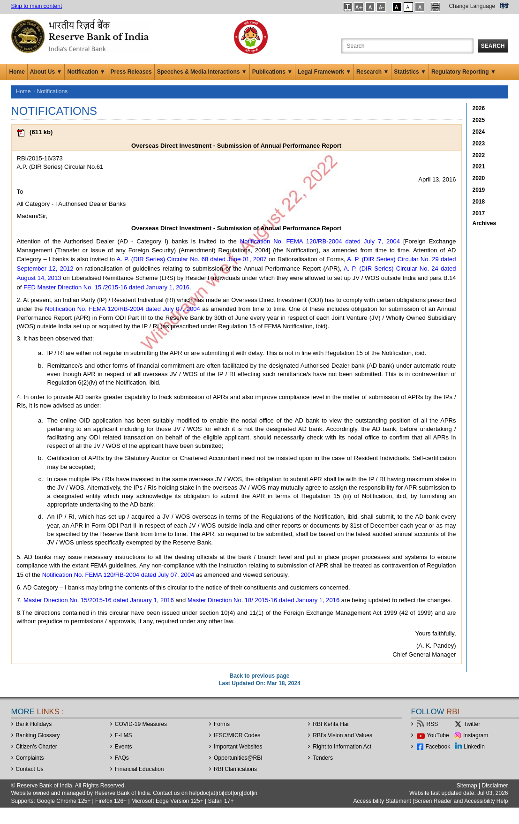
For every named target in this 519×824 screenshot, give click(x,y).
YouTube (438, 735)
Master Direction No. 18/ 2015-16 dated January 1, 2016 (263, 600)
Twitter (472, 724)
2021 (479, 166)
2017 (479, 213)
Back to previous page (259, 676)
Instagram (475, 735)
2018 (479, 201)
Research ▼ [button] (372, 71)
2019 (479, 190)
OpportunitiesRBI (238, 758)
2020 (479, 178)
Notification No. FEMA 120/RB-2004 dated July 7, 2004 (320, 241)
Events (123, 746)
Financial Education (139, 769)
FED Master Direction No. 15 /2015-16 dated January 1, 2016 (106, 287)
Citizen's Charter (36, 746)
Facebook (438, 746)
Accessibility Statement (382, 801)
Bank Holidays (34, 724)
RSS (432, 724)
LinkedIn (474, 746)
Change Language (472, 6)
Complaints (30, 758)
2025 (479, 120)
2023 (479, 143)
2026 (479, 108)
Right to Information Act (342, 746)
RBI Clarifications (235, 769)
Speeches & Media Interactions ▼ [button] (202, 71)
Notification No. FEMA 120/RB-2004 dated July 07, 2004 (122, 308)
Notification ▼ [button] (86, 71)
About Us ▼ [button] (46, 71)
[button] (348, 7)
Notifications (52, 91)
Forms (222, 724)
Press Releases (131, 71)
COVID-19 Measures (141, 724)
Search (493, 46)
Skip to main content (36, 6)
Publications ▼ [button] (272, 71)
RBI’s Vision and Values (342, 735)
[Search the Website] (407, 45)
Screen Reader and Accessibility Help (461, 801)
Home (17, 71)
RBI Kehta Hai (330, 724)
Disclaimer (494, 785)
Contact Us (30, 769)
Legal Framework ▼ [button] (324, 71)
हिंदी (504, 6)
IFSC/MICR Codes (237, 735)
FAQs (122, 758)
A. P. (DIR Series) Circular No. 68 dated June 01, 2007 (192, 259)
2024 (479, 132)
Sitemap (467, 785)
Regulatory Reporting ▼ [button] (463, 71)
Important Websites (238, 746)
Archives (484, 223)
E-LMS (123, 735)
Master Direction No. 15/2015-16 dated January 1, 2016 (98, 600)
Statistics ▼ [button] (410, 71)
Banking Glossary (38, 735)
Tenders (323, 758)
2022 (479, 155)
